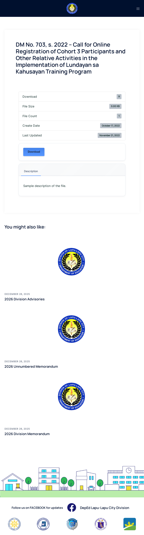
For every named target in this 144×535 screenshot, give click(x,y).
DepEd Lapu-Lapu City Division (104, 507)
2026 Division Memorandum (27, 434)
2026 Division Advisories (24, 299)
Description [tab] (31, 171)
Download (34, 151)
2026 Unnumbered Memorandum (31, 366)
